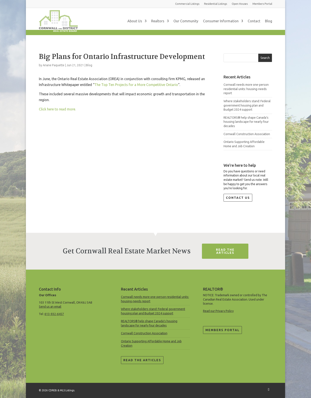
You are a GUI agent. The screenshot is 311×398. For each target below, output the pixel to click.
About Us (134, 21)
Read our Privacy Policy (218, 311)
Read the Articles (142, 360)
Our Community (185, 21)
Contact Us (238, 197)
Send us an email (50, 306)
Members (262, 3)
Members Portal (222, 330)
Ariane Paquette (53, 65)
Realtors (157, 21)
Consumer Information (221, 21)
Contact (254, 21)
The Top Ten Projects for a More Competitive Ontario (136, 85)
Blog (268, 21)
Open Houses (240, 3)
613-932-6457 (54, 314)
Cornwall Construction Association (247, 134)
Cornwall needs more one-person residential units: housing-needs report (246, 89)
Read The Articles (225, 251)
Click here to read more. (57, 109)
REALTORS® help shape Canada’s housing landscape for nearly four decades (246, 122)
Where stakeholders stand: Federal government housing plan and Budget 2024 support (247, 105)
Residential (215, 3)
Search (265, 58)
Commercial (187, 3)
